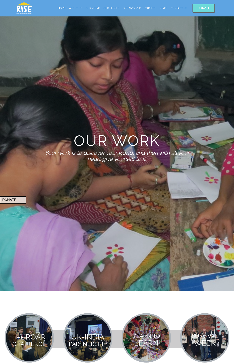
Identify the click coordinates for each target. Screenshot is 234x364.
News (163, 8)
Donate (203, 8)
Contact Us (179, 8)
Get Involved (132, 8)
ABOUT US (75, 8)
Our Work (93, 8)
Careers (150, 8)
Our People (111, 8)
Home (61, 8)
